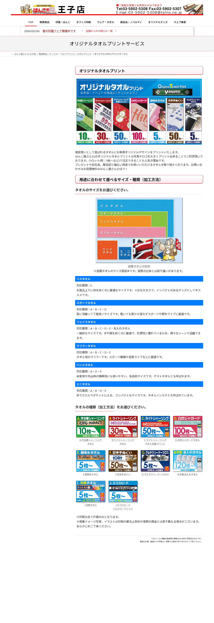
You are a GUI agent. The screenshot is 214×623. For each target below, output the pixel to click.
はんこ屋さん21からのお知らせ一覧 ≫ (39, 146)
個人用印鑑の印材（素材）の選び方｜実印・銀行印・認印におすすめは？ (45, 270)
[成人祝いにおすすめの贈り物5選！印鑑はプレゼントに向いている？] (17, 340)
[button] (99, 30)
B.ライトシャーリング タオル (123, 440)
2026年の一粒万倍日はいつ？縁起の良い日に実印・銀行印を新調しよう (45, 363)
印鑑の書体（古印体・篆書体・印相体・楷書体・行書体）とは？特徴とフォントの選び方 (37, 134)
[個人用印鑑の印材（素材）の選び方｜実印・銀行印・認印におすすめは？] (17, 271)
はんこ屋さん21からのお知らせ (38, 90)
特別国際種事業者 (38, 247)
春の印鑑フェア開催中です (59, 31)
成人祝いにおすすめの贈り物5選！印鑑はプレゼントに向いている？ (45, 340)
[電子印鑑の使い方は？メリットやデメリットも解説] (17, 293)
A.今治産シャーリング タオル (90, 440)
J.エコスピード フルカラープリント (123, 505)
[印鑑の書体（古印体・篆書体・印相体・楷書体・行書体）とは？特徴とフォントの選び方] (17, 314)
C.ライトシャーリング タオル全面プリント (155, 440)
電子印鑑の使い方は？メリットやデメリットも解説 (45, 291)
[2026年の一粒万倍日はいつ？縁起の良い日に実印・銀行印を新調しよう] (17, 363)
